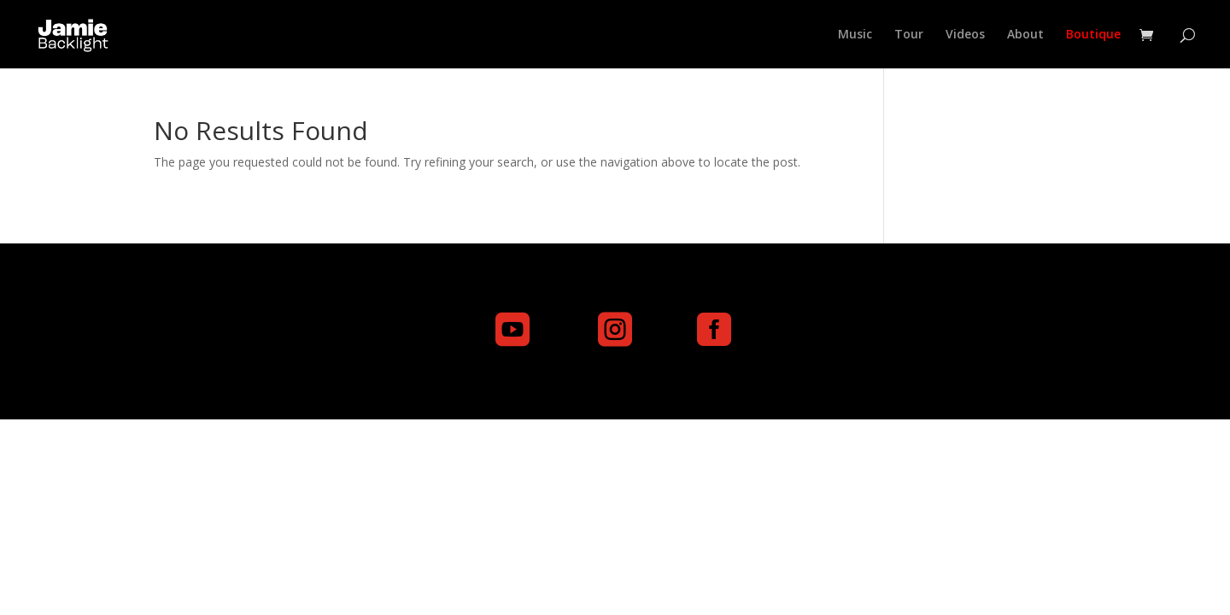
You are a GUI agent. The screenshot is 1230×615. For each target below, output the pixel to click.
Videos (965, 35)
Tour (908, 35)
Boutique (1093, 35)
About (1025, 35)
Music (855, 35)
